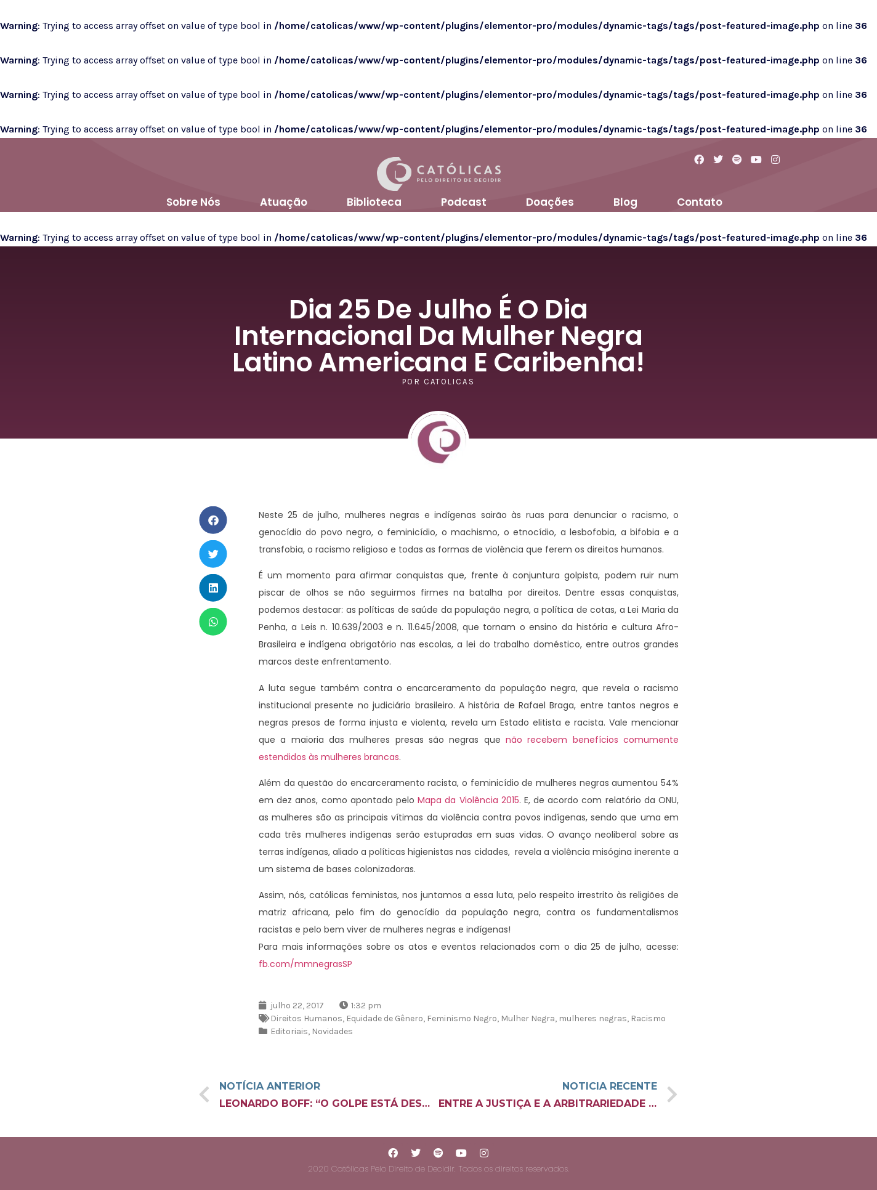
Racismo (648, 1018)
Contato (699, 202)
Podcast (464, 202)
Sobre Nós (193, 202)
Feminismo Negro (462, 1018)
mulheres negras (593, 1018)
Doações (550, 202)
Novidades (332, 1031)
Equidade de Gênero (384, 1018)
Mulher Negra (528, 1018)
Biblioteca (374, 202)
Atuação (283, 202)
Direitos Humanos (306, 1018)
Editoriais (289, 1031)
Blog (625, 202)
